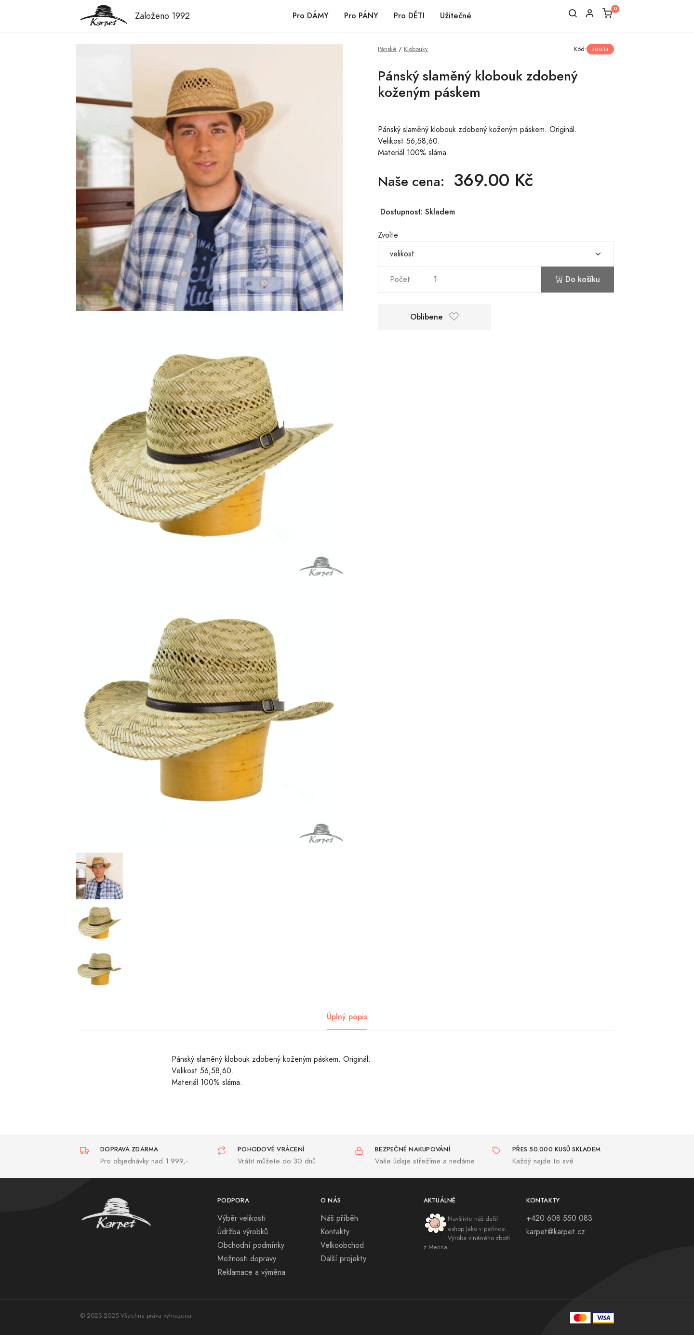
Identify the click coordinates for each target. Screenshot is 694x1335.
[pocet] (482, 280)
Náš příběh (339, 1218)
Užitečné (455, 15)
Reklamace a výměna (251, 1272)
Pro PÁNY (361, 15)
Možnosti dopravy (246, 1259)
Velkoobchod (342, 1245)
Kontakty (334, 1232)
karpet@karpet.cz (555, 1232)
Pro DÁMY (311, 15)
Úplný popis (347, 1016)
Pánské (387, 49)
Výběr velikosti (241, 1218)
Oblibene (434, 316)
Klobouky (416, 49)
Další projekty (343, 1259)
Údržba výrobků (242, 1232)
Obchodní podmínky (250, 1245)
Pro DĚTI (409, 15)
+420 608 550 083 (559, 1218)
